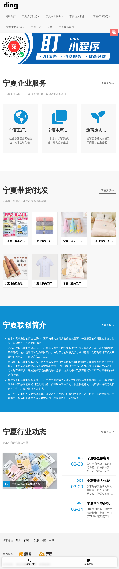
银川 (18, 540)
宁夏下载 (36, 27)
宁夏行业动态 (101, 16)
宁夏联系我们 (66, 27)
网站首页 (10, 16)
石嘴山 (27, 540)
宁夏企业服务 (54, 16)
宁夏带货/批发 (15, 27)
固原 (44, 540)
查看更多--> (107, 83)
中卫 (51, 540)
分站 (49, 27)
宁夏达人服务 (78, 16)
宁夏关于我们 (30, 16)
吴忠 (36, 540)
